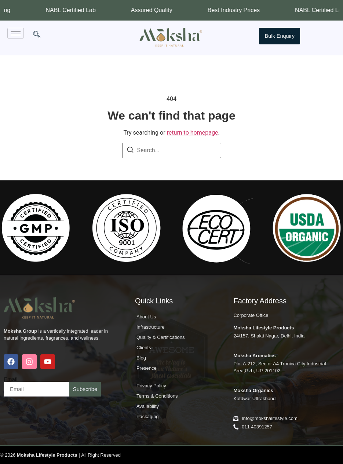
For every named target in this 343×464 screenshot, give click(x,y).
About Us (146, 316)
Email (11, 379)
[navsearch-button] (36, 35)
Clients (143, 347)
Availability (147, 406)
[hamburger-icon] (15, 33)
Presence (146, 368)
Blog (141, 358)
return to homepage (192, 132)
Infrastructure (150, 327)
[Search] (130, 151)
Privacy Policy (151, 385)
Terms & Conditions (157, 396)
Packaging (147, 416)
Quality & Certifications (160, 337)
